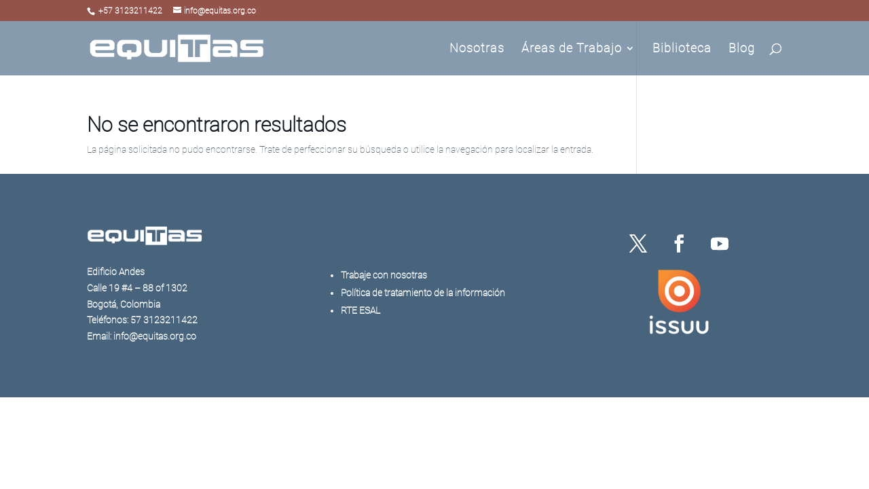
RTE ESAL (360, 310)
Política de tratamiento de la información (423, 292)
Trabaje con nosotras (384, 275)
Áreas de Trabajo (571, 49)
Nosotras (476, 49)
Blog (741, 49)
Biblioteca (681, 49)
